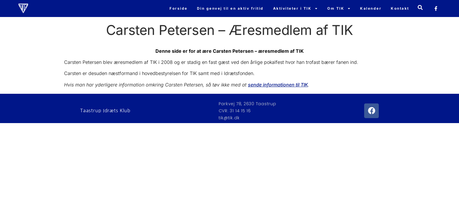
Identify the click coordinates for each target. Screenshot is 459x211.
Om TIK (339, 8)
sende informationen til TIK (278, 85)
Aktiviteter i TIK (295, 8)
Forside (178, 8)
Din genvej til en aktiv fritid (230, 8)
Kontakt (400, 8)
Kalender (370, 8)
